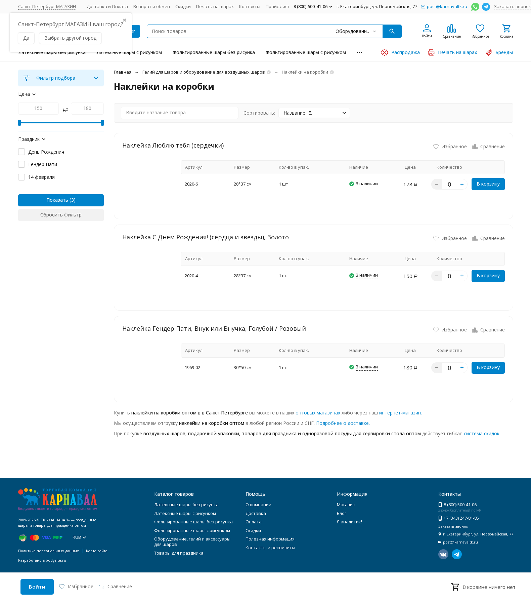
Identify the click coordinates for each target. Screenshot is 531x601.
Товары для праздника (179, 553)
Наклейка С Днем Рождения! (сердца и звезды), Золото (205, 237)
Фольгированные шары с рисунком (306, 52)
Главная (122, 72)
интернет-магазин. (400, 412)
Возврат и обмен (151, 6)
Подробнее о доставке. (343, 423)
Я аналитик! (349, 522)
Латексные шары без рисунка (52, 52)
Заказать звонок (512, 6)
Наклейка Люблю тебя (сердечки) (173, 145)
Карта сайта (96, 550)
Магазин (346, 505)
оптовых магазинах (318, 412)
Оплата (254, 522)
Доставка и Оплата (107, 6)
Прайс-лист (278, 6)
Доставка (256, 513)
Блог (341, 513)
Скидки (183, 6)
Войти (37, 586)
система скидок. (482, 433)
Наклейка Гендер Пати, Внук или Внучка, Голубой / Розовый (214, 328)
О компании (258, 505)
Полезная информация (270, 539)
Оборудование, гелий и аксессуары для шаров (192, 541)
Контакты (249, 6)
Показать (57, 200)
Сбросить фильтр (61, 214)
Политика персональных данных (48, 550)
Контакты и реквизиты (270, 548)
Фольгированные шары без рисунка (214, 52)
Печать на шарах (215, 6)
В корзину (488, 184)
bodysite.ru (56, 560)
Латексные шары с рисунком (129, 52)
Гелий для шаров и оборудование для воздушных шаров (203, 72)
